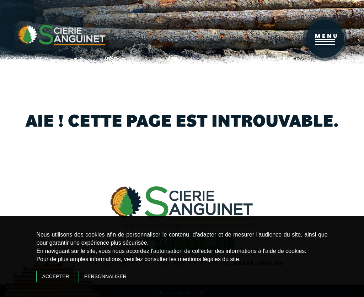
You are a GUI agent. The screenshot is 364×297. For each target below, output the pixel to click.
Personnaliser (105, 276)
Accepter (55, 276)
